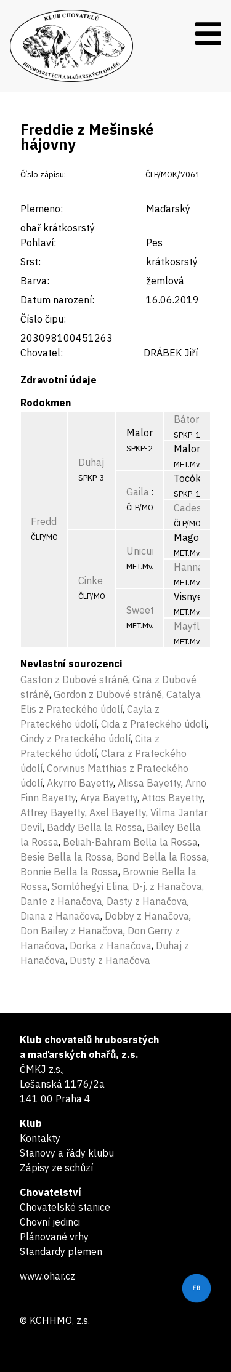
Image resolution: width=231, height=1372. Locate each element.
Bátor (186, 419)
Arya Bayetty (108, 798)
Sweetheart (152, 610)
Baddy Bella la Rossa (94, 827)
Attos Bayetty (172, 798)
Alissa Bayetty (149, 783)
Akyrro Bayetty (80, 783)
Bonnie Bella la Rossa (69, 871)
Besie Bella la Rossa (66, 857)
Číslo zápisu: (43, 174)
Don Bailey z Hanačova (71, 931)
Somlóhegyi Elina (90, 886)
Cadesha (193, 508)
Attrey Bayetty (52, 812)
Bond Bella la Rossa (161, 857)
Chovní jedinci (50, 1222)
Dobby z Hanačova (147, 916)
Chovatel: (41, 353)
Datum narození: (57, 300)
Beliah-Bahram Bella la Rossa (130, 842)
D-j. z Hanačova (167, 886)
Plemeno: (41, 209)
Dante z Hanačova (61, 901)
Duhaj (91, 462)
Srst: (30, 261)
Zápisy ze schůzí (56, 1167)
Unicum (143, 551)
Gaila (137, 492)
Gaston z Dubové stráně (74, 679)
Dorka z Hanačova (111, 945)
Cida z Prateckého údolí (153, 724)
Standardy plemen (61, 1251)
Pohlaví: (38, 242)
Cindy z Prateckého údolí (75, 738)
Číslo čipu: (43, 319)
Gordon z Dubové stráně (108, 694)
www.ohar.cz (47, 1276)
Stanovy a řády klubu (67, 1153)
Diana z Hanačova (60, 916)
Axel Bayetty (117, 812)
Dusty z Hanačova (110, 960)
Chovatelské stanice (65, 1207)
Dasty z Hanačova (147, 901)
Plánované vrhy (54, 1236)
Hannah (191, 567)
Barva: (34, 281)
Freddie (47, 521)
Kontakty (40, 1138)
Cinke (90, 580)
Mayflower (198, 626)
